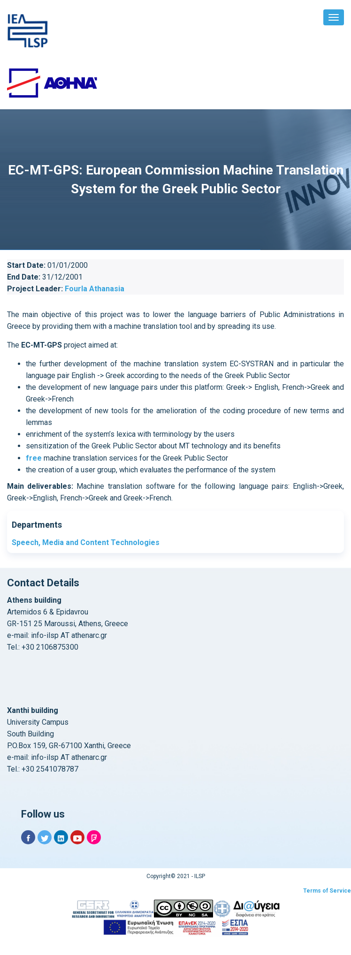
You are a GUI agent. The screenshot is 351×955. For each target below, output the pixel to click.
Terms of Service (327, 890)
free (34, 458)
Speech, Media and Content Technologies (86, 542)
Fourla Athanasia (94, 288)
